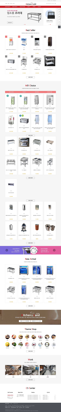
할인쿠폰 (59, 19)
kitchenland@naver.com (27, 406)
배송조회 (59, 16)
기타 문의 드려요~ (49, 396)
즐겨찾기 (48, 0)
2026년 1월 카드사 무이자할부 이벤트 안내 (34, 399)
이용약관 (11, 403)
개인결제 (59, 21)
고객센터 (34, 6)
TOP (59, 27)
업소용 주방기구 (14, 6)
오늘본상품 (59, 9)
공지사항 (39, 6)
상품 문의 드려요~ (49, 395)
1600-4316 (10, 395)
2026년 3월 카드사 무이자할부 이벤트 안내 (34, 396)
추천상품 (13, 3)
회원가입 (54, 0)
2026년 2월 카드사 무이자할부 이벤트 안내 (34, 397)
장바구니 (59, 14)
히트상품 (11, 3)
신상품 (8, 3)
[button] (23, 24)
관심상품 (59, 11)
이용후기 (28, 6)
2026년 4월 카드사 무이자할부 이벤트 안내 (34, 395)
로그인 (52, 0)
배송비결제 (59, 24)
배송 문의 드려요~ (49, 399)
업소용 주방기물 (22, 6)
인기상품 (6, 3)
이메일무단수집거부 (15, 403)
